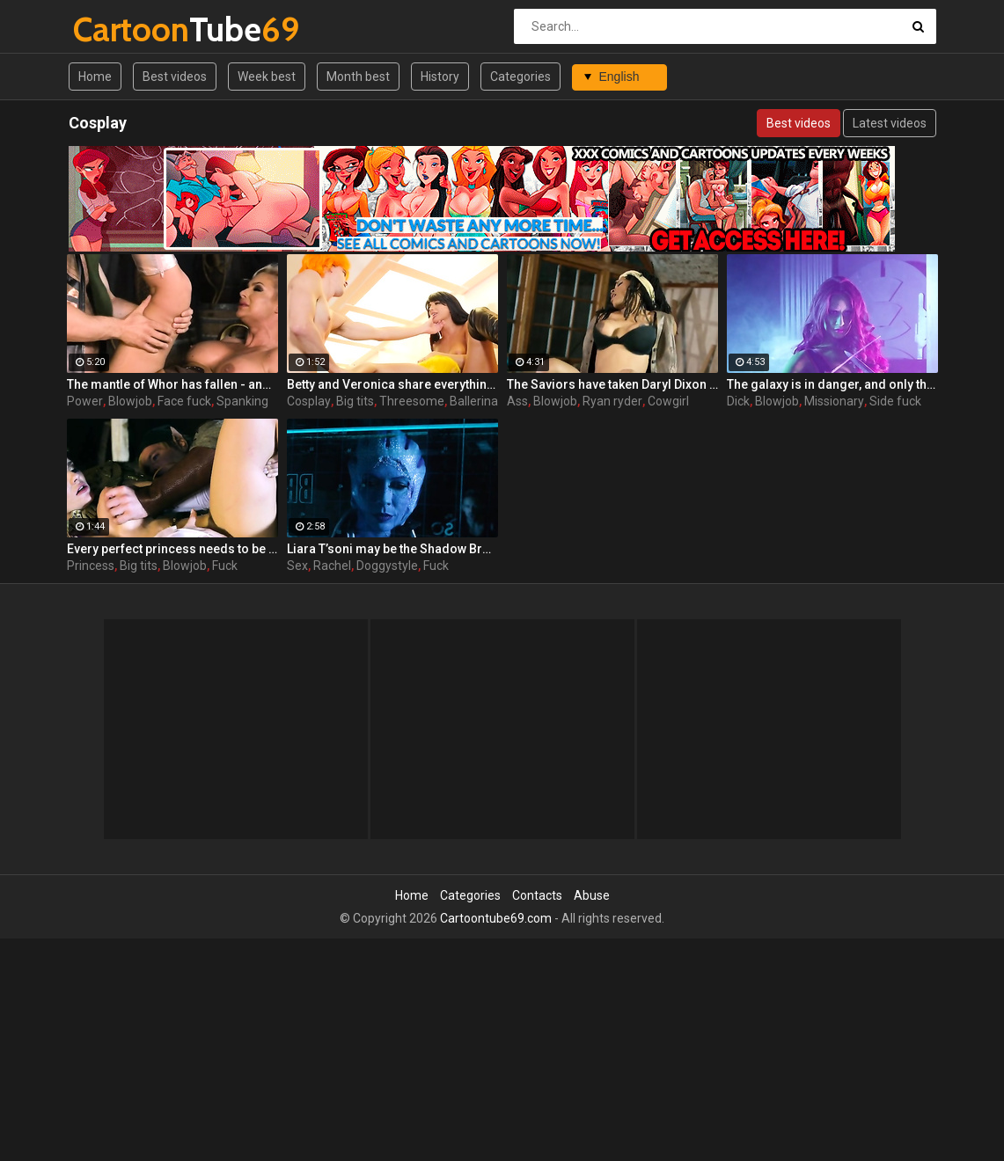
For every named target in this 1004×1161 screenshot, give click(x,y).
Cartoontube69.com (496, 918)
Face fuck (184, 401)
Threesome (411, 401)
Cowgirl (668, 401)
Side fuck (895, 401)
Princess (90, 566)
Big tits (355, 401)
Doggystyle (387, 566)
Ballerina (474, 401)
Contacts (537, 895)
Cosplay (309, 401)
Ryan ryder (612, 401)
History (440, 76)
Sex (297, 566)
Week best (267, 76)
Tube (119, 29)
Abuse (592, 895)
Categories (520, 76)
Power (85, 401)
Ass (517, 401)
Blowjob (130, 401)
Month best (358, 76)
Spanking (242, 401)
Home (95, 76)
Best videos (175, 76)
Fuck (225, 566)
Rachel (332, 566)
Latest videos (890, 123)
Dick (738, 401)
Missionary (834, 401)
